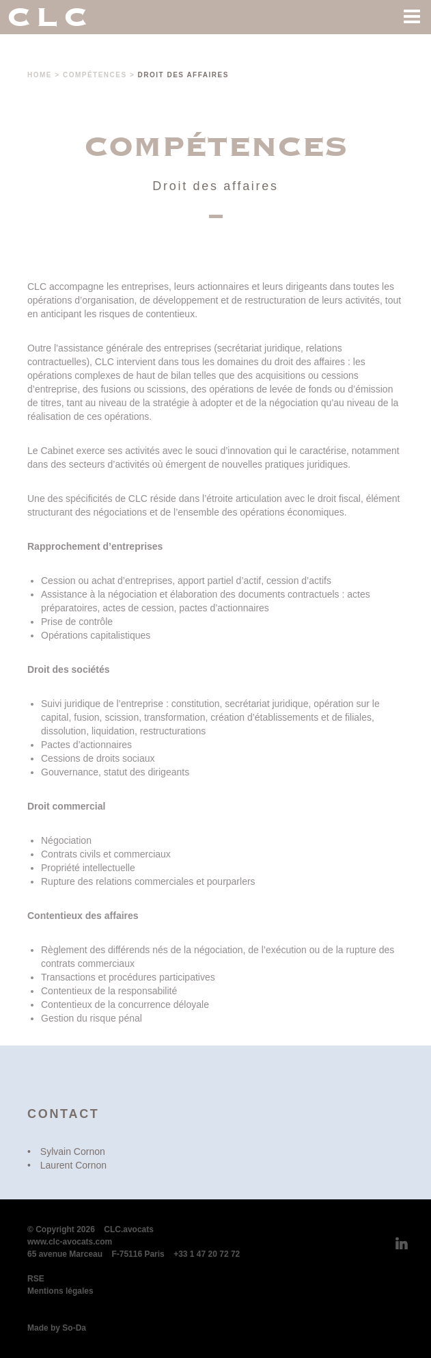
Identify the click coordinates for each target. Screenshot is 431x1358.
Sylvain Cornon (72, 1151)
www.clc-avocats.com (69, 1242)
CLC (49, 17)
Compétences (95, 75)
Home (39, 75)
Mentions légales (60, 1291)
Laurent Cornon (73, 1165)
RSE (35, 1278)
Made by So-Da (56, 1328)
